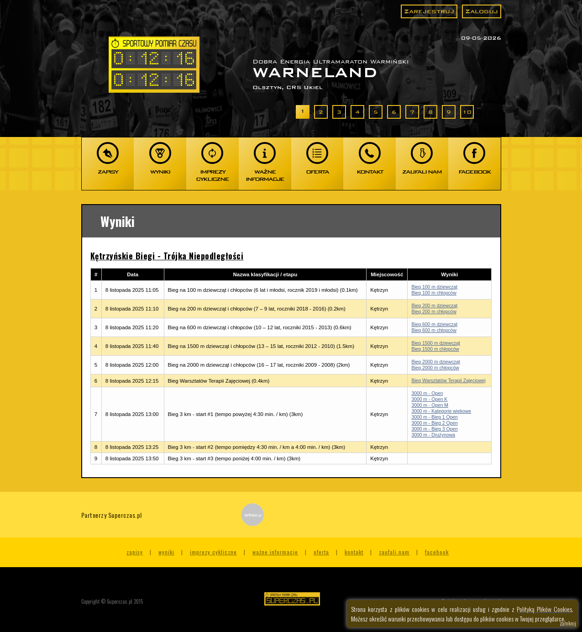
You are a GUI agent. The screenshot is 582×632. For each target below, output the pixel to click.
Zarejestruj (429, 11)
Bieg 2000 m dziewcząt (435, 361)
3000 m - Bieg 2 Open (434, 423)
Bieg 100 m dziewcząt (434, 287)
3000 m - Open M (429, 405)
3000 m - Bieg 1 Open (434, 417)
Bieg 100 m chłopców (433, 292)
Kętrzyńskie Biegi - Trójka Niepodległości (167, 256)
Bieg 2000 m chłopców (435, 367)
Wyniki (166, 552)
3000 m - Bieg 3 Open (434, 429)
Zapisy (134, 552)
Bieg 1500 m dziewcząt (435, 343)
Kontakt (354, 552)
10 (467, 112)
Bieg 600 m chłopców (433, 330)
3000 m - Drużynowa (433, 434)
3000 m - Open (427, 393)
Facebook (437, 552)
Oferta (321, 552)
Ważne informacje (275, 552)
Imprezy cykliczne (213, 552)
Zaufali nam (394, 552)
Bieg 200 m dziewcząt (434, 305)
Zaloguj (481, 11)
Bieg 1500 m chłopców (435, 349)
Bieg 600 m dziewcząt (434, 324)
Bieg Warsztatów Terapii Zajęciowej (448, 380)
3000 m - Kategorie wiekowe (441, 411)
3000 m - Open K (429, 399)
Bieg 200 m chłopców (433, 311)
